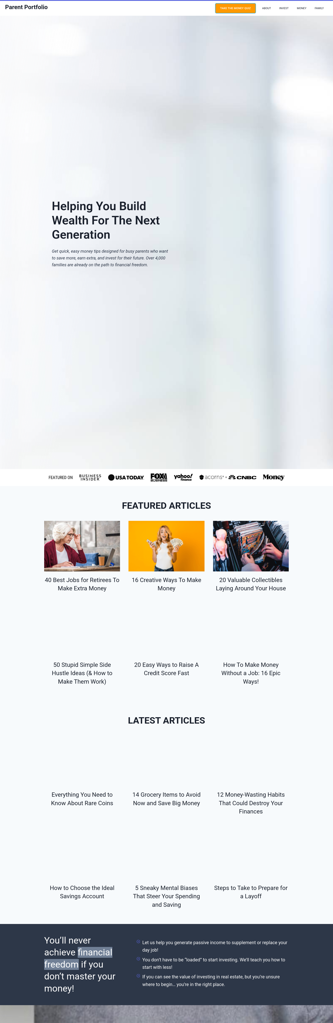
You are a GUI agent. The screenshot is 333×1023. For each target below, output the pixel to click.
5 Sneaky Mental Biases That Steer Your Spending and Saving (166, 884)
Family (319, 8)
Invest (284, 8)
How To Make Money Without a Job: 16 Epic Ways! (250, 668)
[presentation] (82, 543)
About (266, 8)
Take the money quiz (235, 8)
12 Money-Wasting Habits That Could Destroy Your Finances (251, 793)
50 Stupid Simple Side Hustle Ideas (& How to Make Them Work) (82, 668)
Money (301, 8)
